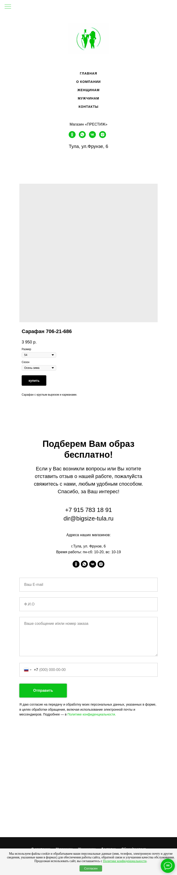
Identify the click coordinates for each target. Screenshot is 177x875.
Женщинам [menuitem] (88, 90)
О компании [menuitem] (88, 82)
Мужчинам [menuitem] (88, 98)
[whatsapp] (82, 137)
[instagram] (102, 137)
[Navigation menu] (8, 7)
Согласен (90, 868)
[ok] (72, 137)
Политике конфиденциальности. (92, 714)
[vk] (92, 137)
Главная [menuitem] (88, 73)
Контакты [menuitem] (88, 106)
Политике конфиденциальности (125, 861)
